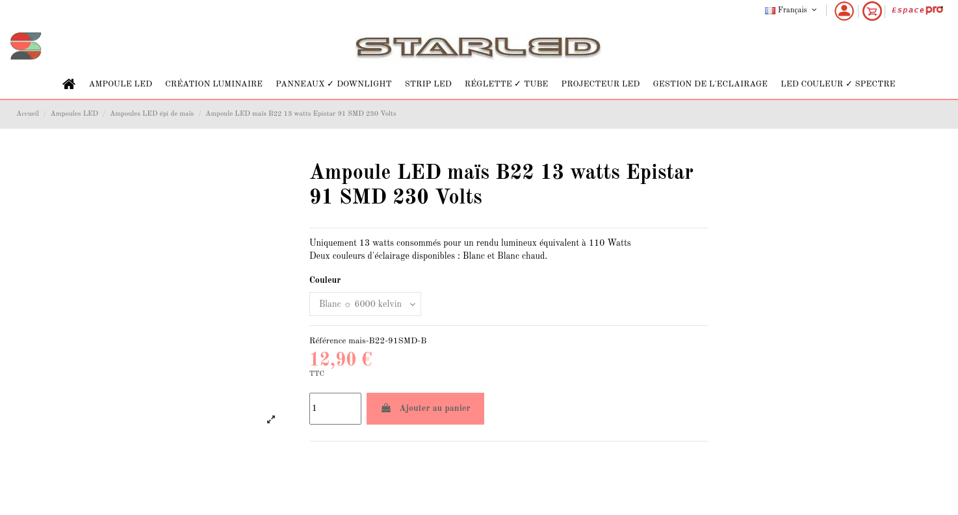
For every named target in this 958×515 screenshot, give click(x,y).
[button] (120, 84)
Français (792, 10)
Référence (327, 341)
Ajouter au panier (425, 408)
